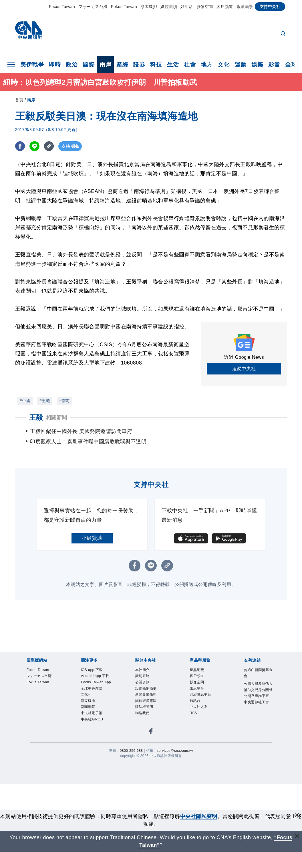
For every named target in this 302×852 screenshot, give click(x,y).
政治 (72, 64)
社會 (190, 64)
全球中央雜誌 (91, 688)
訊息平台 (197, 688)
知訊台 (195, 701)
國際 (88, 64)
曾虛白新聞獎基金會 (258, 673)
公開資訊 (142, 682)
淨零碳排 (148, 7)
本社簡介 (142, 670)
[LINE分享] (35, 146)
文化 (223, 64)
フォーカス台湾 (93, 7)
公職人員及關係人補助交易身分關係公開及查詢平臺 (258, 690)
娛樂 (257, 64)
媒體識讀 (168, 7)
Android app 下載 (95, 676)
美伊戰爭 (32, 64)
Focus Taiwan (62, 7)
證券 (139, 64)
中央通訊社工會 (256, 702)
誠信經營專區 (146, 701)
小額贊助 (92, 538)
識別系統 (142, 676)
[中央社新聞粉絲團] (151, 732)
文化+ (85, 694)
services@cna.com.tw (175, 751)
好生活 (186, 7)
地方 (206, 64)
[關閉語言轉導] (297, 837)
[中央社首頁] (28, 31)
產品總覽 (197, 670)
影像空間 (204, 7)
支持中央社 (270, 6)
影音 (274, 64)
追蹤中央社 (244, 368)
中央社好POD (92, 719)
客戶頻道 (224, 7)
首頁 (19, 100)
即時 (55, 64)
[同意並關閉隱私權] (297, 816)
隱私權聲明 (144, 707)
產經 (122, 64)
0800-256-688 (131, 751)
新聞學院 (88, 707)
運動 (240, 64)
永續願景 (245, 7)
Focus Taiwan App (96, 682)
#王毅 (44, 400)
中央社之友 (199, 707)
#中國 (25, 400)
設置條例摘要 (146, 688)
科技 (156, 64)
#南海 (64, 400)
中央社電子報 (91, 713)
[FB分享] (20, 146)
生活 (173, 64)
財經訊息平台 (200, 694)
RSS (193, 713)
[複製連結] (49, 146)
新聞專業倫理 (146, 694)
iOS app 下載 (92, 670)
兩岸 (105, 64)
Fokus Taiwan (124, 7)
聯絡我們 (142, 713)
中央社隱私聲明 (198, 816)
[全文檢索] (284, 34)
